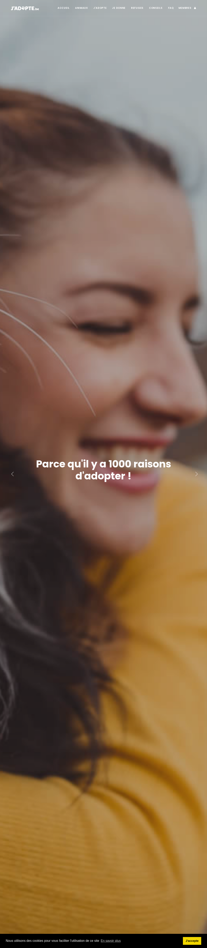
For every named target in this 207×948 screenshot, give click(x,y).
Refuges (137, 8)
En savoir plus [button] (111, 940)
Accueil (64, 8)
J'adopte (100, 8)
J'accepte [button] (192, 940)
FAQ (171, 8)
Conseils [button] (156, 8)
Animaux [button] (81, 8)
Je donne (119, 8)
